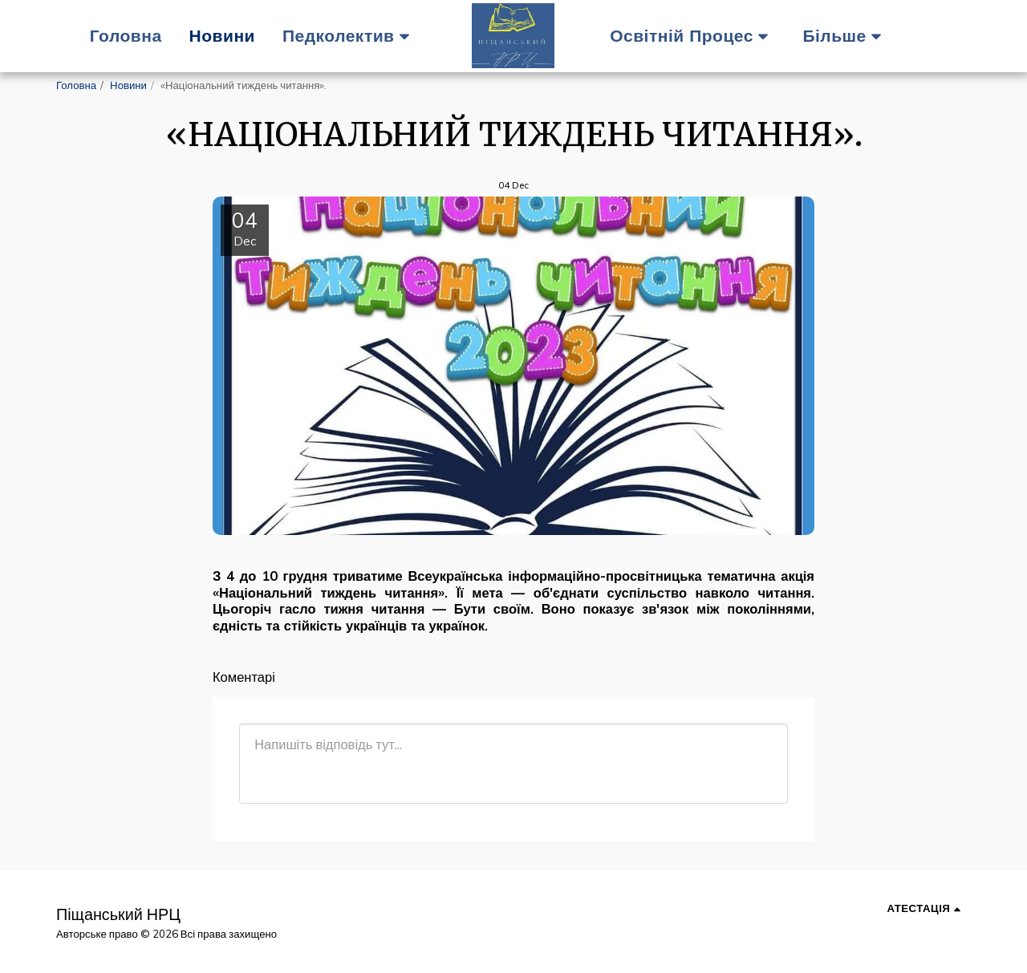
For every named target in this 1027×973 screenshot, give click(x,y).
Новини (128, 85)
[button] (350, 35)
